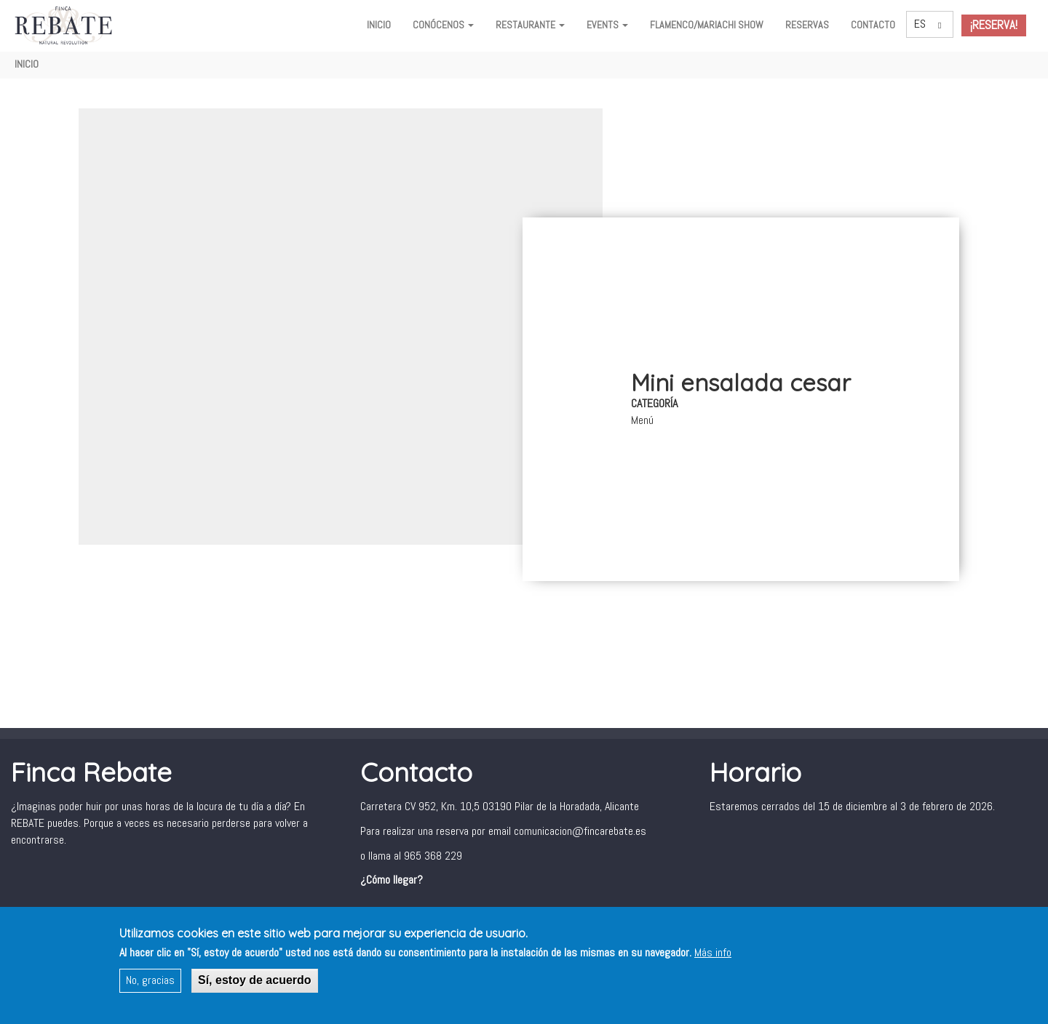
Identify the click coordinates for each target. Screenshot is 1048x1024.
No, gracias (150, 980)
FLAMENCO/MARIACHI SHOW (706, 24)
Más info (712, 953)
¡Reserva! (993, 25)
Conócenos (443, 24)
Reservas (807, 24)
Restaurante (530, 24)
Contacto (873, 24)
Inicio (379, 24)
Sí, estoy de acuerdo (254, 981)
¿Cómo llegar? (391, 879)
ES (920, 23)
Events (607, 24)
